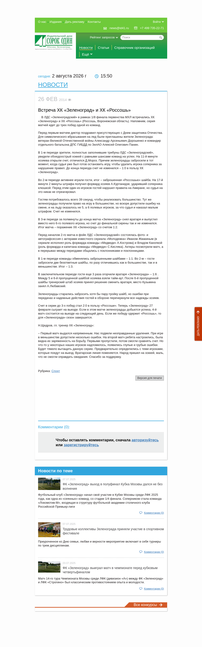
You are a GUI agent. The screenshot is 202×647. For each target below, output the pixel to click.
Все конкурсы (148, 605)
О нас (42, 21)
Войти (157, 21)
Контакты (94, 21)
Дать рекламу (197, 324)
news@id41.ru (119, 28)
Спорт (56, 371)
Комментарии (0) (154, 512)
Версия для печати (149, 378)
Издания (56, 21)
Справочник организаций (134, 48)
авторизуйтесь (145, 440)
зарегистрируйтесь (81, 445)
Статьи (103, 48)
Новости (86, 48)
